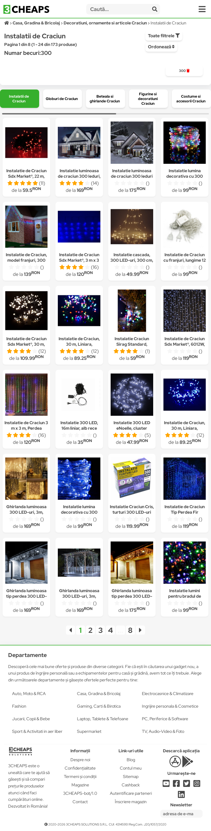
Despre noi (80, 759)
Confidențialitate (80, 768)
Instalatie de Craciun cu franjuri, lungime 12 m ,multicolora (184, 260)
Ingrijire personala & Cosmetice (170, 706)
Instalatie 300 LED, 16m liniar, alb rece (79, 425)
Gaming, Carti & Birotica (99, 706)
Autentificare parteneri (131, 793)
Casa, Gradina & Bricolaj (98, 693)
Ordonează (161, 47)
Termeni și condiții (80, 776)
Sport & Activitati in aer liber (37, 731)
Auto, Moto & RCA (29, 693)
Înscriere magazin (131, 801)
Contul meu (131, 768)
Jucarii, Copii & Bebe (31, 719)
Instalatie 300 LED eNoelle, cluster (132, 425)
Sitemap (130, 776)
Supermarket (89, 731)
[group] (184, 71)
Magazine (80, 785)
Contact (80, 801)
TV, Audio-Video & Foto (163, 731)
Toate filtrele (164, 36)
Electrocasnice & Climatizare (167, 693)
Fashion (19, 706)
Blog (131, 759)
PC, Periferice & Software (165, 719)
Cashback (131, 785)
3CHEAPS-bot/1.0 (80, 793)
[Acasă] (7, 23)
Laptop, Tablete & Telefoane (102, 719)
